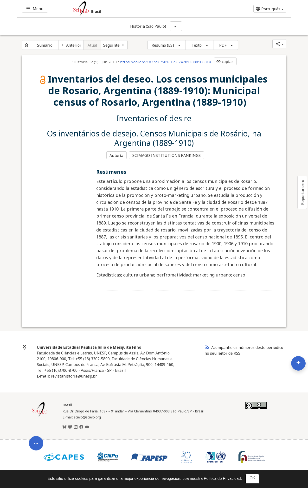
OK (252, 478)
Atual (92, 45)
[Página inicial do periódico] (26, 45)
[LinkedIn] (75, 427)
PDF (222, 45)
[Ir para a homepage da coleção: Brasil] (131, 8)
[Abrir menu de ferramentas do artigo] (36, 446)
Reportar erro (302, 192)
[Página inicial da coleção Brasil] (39, 415)
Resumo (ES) (163, 45)
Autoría (116, 155)
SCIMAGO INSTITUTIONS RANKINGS (166, 155)
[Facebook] (81, 427)
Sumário (44, 45)
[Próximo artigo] (114, 45)
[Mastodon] (70, 427)
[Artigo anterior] (71, 45)
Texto (197, 45)
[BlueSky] (64, 427)
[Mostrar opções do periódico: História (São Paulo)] (176, 26)
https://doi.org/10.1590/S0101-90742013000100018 (165, 61)
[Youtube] (87, 427)
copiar (224, 61)
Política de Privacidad (222, 478)
